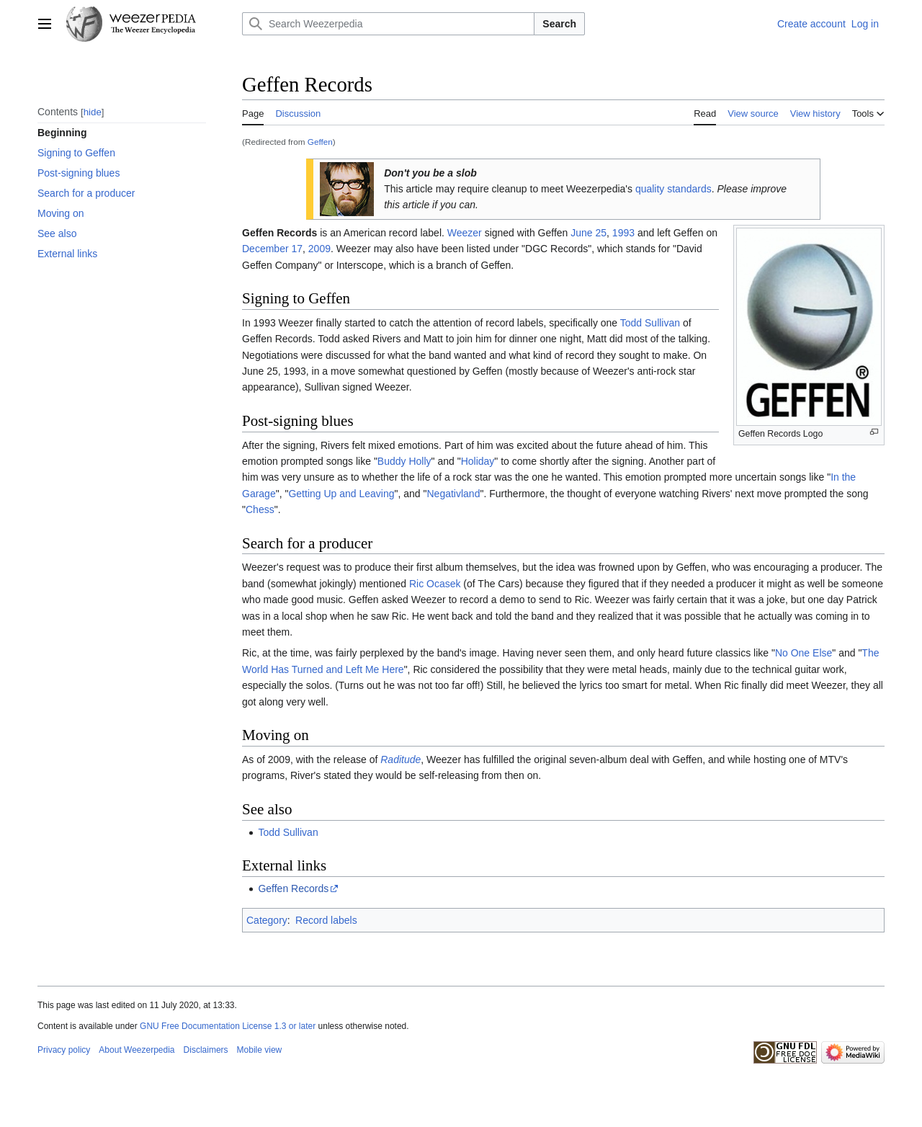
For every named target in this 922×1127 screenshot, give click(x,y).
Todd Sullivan (650, 323)
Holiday (478, 461)
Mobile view (259, 1050)
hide (93, 112)
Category (266, 920)
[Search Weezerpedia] (388, 23)
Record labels (326, 920)
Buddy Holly (404, 461)
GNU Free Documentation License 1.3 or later (227, 1026)
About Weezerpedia (136, 1050)
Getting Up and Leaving (341, 493)
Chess (260, 509)
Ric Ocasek (435, 583)
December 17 (272, 248)
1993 (623, 233)
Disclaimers (206, 1050)
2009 (319, 248)
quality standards (673, 189)
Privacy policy (63, 1050)
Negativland (453, 493)
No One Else (803, 653)
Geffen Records (293, 888)
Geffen (320, 141)
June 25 (588, 233)
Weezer (464, 233)
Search (559, 24)
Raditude (400, 759)
